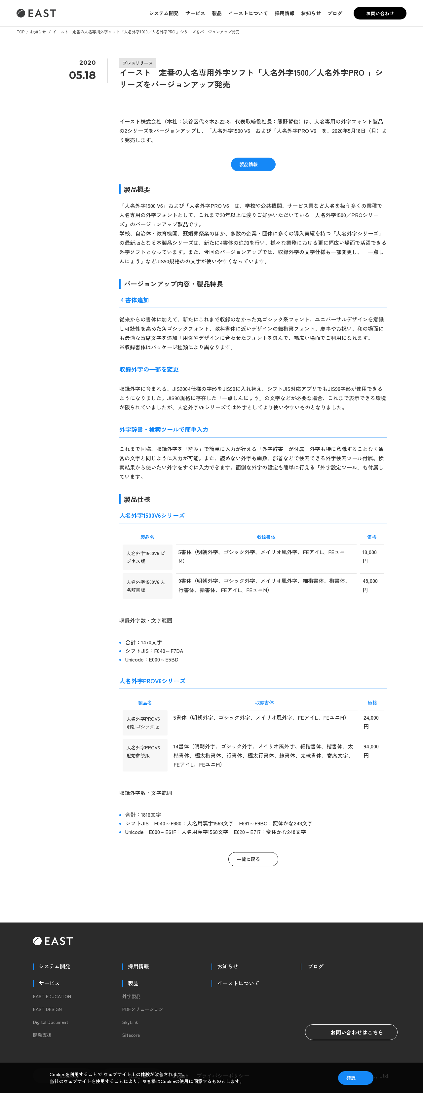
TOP (20, 31)
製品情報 (248, 164)
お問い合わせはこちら (351, 1032)
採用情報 (284, 13)
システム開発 (164, 13)
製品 (217, 13)
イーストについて (248, 13)
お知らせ (311, 13)
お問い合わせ (380, 13)
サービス (195, 13)
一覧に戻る (248, 859)
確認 (351, 1077)
